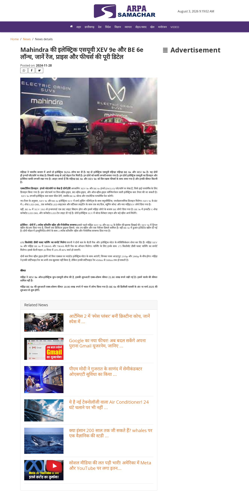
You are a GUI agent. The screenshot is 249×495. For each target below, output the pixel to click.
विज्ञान (118, 27)
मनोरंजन (162, 27)
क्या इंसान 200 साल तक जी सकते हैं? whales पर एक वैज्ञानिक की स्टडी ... (110, 433)
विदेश (108, 27)
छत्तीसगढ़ (89, 27)
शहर (78, 27)
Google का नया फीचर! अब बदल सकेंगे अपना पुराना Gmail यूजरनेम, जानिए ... (107, 343)
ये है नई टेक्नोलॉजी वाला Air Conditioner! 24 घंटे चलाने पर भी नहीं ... (109, 404)
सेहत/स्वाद (140, 27)
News (27, 39)
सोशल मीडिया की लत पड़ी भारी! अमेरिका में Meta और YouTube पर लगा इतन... (110, 465)
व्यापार (128, 27)
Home (14, 39)
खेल (152, 27)
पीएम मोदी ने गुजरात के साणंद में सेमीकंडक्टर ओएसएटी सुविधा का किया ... (105, 371)
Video (175, 27)
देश (99, 27)
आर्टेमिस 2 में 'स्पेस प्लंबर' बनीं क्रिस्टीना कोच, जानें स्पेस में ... (109, 318)
